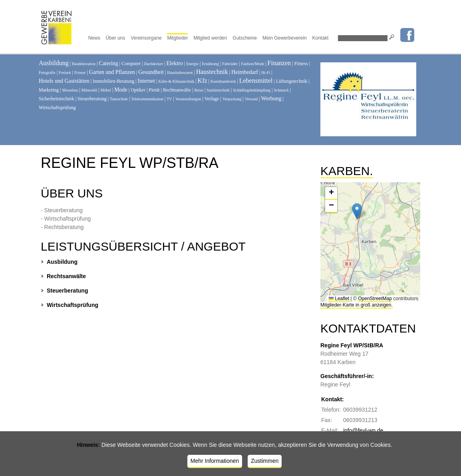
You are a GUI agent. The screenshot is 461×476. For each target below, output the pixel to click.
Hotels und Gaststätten (64, 81)
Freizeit (65, 72)
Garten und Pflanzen (112, 72)
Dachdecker (153, 64)
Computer (131, 63)
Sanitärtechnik (218, 90)
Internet (146, 81)
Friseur (79, 72)
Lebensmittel (256, 80)
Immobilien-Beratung (113, 81)
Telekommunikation (147, 99)
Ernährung (210, 64)
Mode (120, 90)
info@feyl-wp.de (363, 430)
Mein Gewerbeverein (284, 38)
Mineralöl (89, 90)
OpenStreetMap (375, 298)
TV (169, 99)
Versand (251, 99)
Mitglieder (177, 38)
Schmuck (281, 90)
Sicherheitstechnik (56, 99)
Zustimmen (264, 461)
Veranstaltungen (188, 99)
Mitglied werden (210, 38)
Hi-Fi (265, 72)
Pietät (154, 90)
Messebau (70, 90)
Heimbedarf (244, 72)
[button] (357, 211)
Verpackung (232, 99)
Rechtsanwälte (177, 90)
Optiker (138, 90)
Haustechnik (212, 71)
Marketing (49, 90)
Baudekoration (83, 64)
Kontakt (320, 38)
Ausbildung (54, 63)
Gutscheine (244, 38)
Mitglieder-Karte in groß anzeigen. (356, 305)
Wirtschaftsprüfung (57, 107)
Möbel (106, 90)
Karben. (346, 170)
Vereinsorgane (146, 38)
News (94, 38)
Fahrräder (230, 64)
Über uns (115, 38)
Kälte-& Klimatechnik (177, 81)
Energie (192, 64)
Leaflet (339, 298)
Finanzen (279, 63)
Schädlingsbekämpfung (251, 90)
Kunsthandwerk (223, 81)
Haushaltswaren (180, 72)
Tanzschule (119, 99)
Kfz (202, 80)
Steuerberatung (92, 99)
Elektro (175, 63)
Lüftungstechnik (292, 81)
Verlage (212, 99)
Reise (198, 90)
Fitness (301, 63)
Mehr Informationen (215, 461)
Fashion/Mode (252, 64)
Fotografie (47, 72)
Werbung (271, 99)
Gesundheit (151, 72)
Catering (108, 63)
